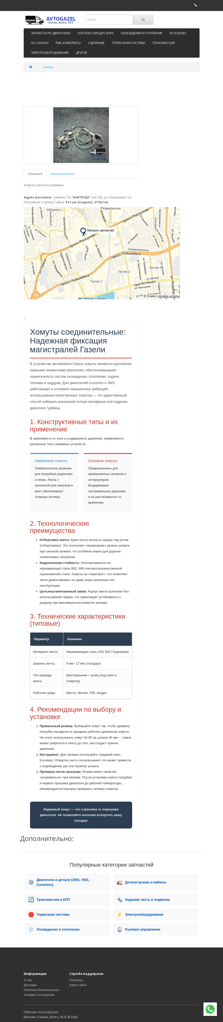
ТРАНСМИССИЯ (163, 43)
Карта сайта (77, 985)
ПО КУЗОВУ (178, 33)
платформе (50, 1012)
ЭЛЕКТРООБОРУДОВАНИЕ (50, 53)
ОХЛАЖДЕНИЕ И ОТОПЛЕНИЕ (141, 33)
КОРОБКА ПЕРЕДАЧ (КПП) (95, 33)
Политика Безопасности (41, 990)
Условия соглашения (39, 995)
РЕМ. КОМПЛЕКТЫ (68, 43)
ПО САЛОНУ (39, 43)
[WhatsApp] (210, 1009)
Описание (35, 174)
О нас (28, 980)
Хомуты (48, 67)
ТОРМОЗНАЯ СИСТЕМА (128, 43)
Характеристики (62, 174)
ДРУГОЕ (81, 53)
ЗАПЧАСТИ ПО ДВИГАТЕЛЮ (51, 33)
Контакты (76, 980)
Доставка (30, 985)
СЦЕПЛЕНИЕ (96, 43)
